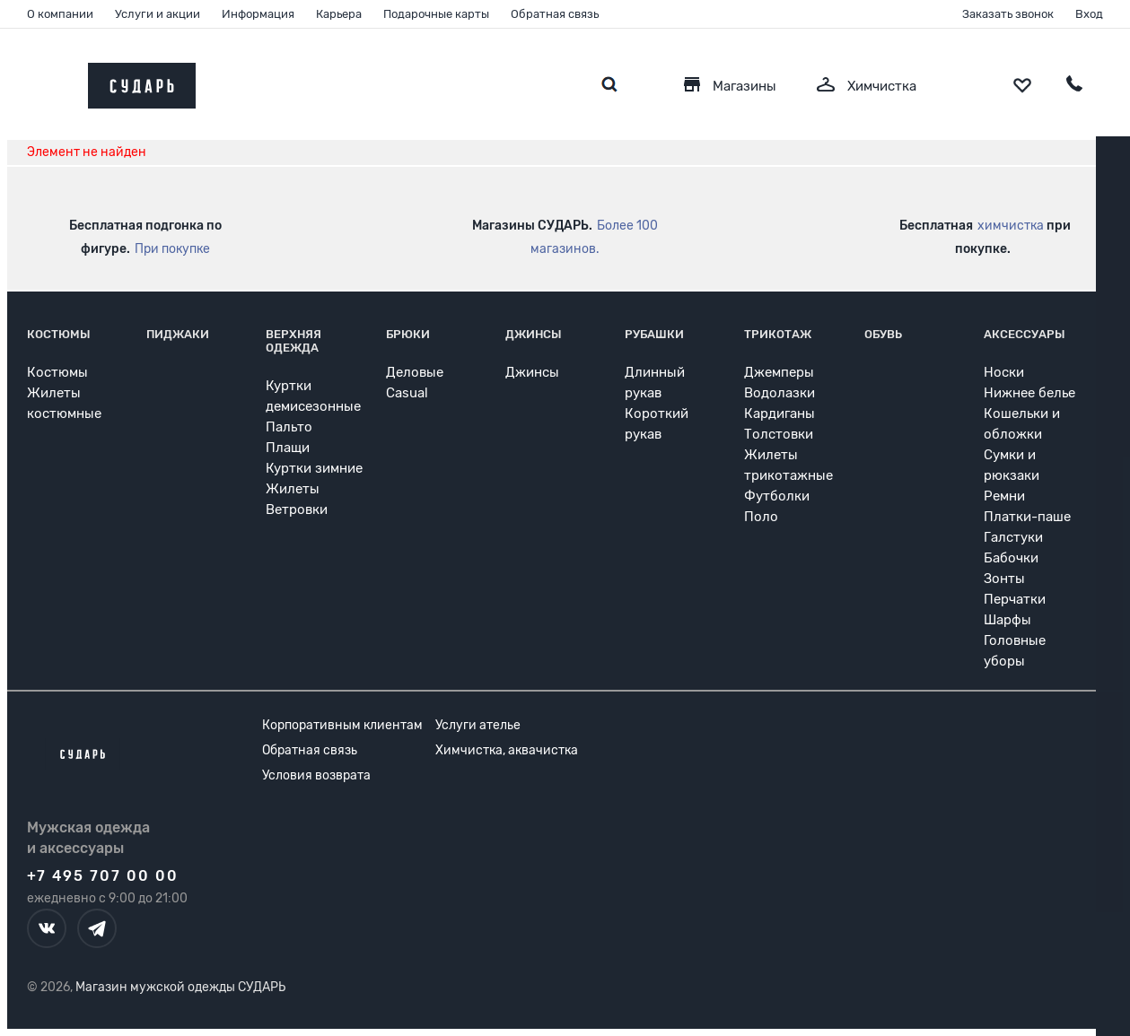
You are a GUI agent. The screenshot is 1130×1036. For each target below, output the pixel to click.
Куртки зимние (314, 468)
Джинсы (533, 334)
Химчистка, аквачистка (506, 750)
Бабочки (1011, 558)
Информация (258, 14)
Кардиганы (779, 413)
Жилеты (293, 489)
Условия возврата (316, 775)
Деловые (414, 372)
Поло (761, 517)
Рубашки (654, 334)
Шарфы (1007, 620)
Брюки (408, 334)
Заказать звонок (1008, 14)
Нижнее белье (1029, 393)
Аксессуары (1024, 334)
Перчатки (1015, 599)
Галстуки (1013, 537)
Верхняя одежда (293, 340)
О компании (60, 14)
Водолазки (779, 393)
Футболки (777, 496)
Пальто (289, 427)
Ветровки (297, 509)
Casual (407, 393)
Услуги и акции (157, 14)
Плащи (288, 448)
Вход (1089, 14)
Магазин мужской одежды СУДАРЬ (180, 987)
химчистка (1010, 225)
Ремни (1004, 496)
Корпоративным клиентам (342, 725)
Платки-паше (1027, 517)
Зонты (1004, 578)
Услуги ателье (478, 725)
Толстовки (778, 434)
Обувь (883, 334)
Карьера (339, 14)
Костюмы (59, 334)
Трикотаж (777, 334)
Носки (1004, 372)
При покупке (172, 249)
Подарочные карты (436, 14)
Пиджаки (177, 334)
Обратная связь (555, 14)
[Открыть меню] (54, 81)
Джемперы (779, 372)
